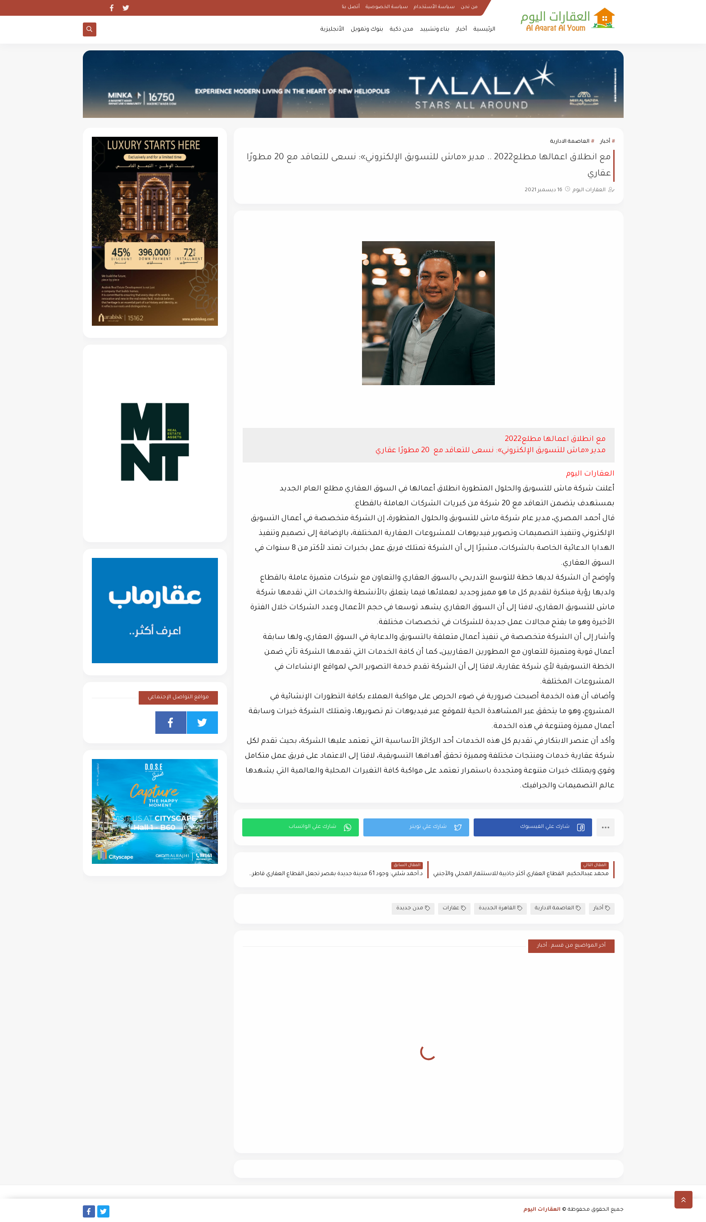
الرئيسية (484, 30)
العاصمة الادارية (569, 142)
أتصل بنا (351, 7)
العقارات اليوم (542, 1210)
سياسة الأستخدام (434, 7)
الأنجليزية (332, 30)
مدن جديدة (413, 909)
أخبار (461, 30)
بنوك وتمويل (367, 30)
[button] (533, 827)
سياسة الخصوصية (387, 7)
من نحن (469, 7)
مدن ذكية (401, 30)
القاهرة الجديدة (500, 909)
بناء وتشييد (434, 30)
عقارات (454, 909)
